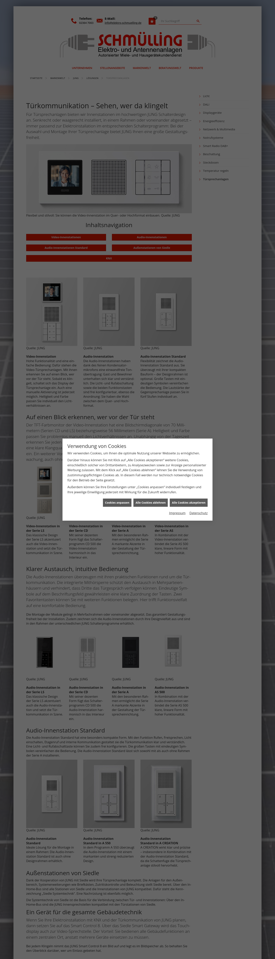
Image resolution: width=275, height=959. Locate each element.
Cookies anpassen (117, 502)
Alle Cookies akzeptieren (188, 502)
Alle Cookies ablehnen (151, 502)
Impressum (177, 513)
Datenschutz (198, 513)
